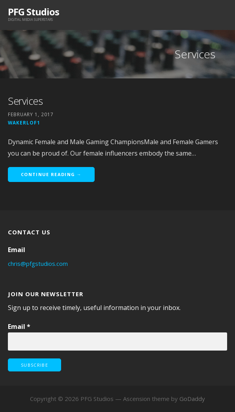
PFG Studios (33, 11)
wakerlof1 (24, 122)
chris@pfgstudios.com (38, 263)
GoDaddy (192, 399)
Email (19, 326)
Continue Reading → (51, 174)
